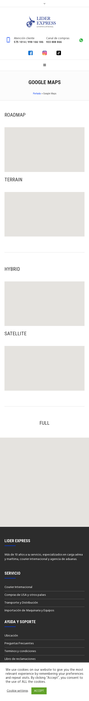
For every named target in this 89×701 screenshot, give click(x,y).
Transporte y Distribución (21, 602)
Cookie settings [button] (17, 691)
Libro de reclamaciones (19, 659)
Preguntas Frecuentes (19, 643)
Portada (37, 94)
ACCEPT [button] (39, 691)
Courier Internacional (18, 587)
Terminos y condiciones (20, 651)
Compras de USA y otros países (25, 595)
